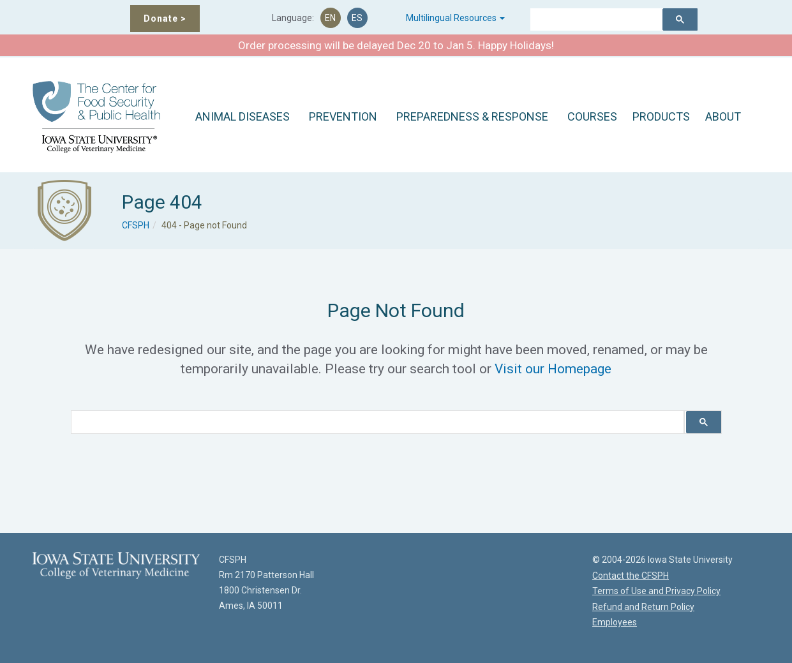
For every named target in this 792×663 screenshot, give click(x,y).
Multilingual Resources (455, 18)
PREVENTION (343, 116)
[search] (591, 21)
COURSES (592, 116)
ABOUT (723, 116)
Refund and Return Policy (643, 607)
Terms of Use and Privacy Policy (656, 591)
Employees (614, 622)
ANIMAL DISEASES (242, 116)
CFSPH (135, 225)
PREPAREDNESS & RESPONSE (472, 116)
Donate (165, 18)
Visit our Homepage (553, 368)
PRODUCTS (661, 116)
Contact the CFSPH (630, 575)
